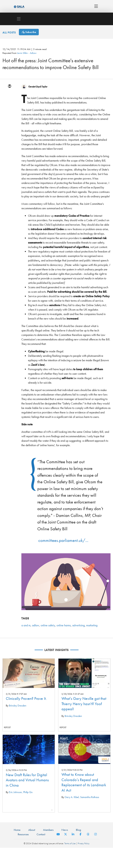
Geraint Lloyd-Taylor (37, 86)
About (31, 830)
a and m (25, 625)
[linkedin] (9, 105)
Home (17, 830)
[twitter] (9, 96)
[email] (9, 86)
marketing (91, 625)
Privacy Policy (83, 843)
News (64, 830)
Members (48, 830)
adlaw (35, 625)
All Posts (9, 32)
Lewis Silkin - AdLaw (26, 53)
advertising (78, 625)
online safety (48, 625)
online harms (63, 625)
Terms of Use (70, 843)
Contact (41, 834)
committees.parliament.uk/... (63, 540)
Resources (23, 834)
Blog (78, 830)
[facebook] (9, 115)
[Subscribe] (29, 32)
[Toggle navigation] (95, 6)
